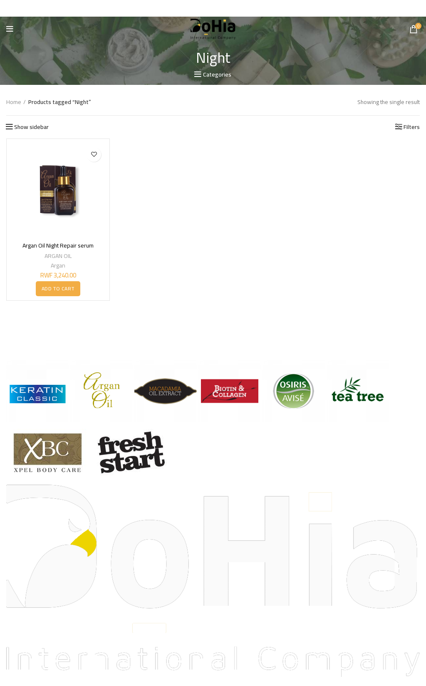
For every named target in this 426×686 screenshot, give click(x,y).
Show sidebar (31, 126)
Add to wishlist (94, 154)
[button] (58, 288)
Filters (412, 126)
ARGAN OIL (58, 255)
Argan (58, 265)
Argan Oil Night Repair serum (58, 245)
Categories (217, 74)
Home (13, 102)
